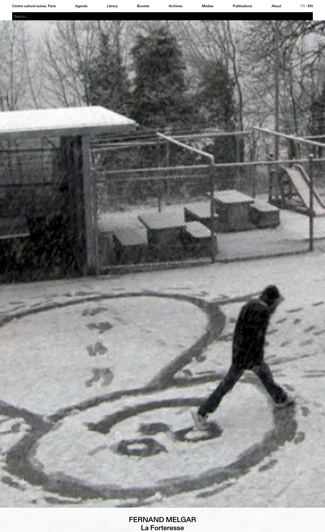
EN (310, 6)
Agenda (81, 6)
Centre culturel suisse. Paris (34, 6)
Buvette (143, 6)
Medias (208, 6)
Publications (242, 6)
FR (302, 6)
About (276, 6)
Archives (175, 6)
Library (112, 6)
